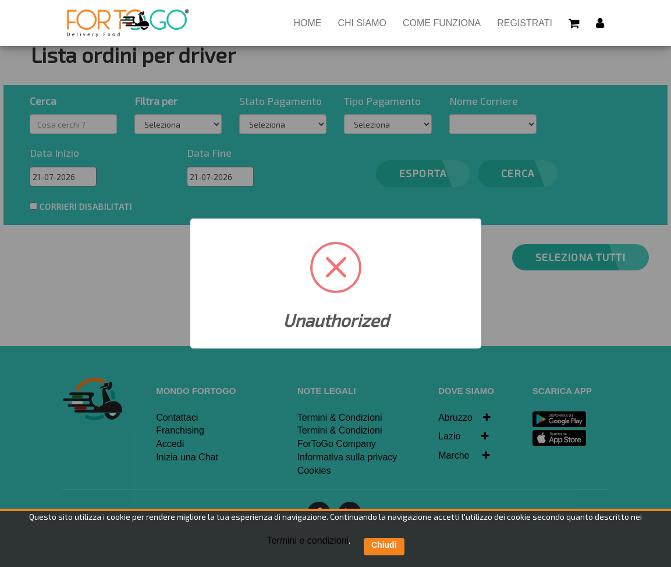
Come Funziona (442, 23)
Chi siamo (362, 23)
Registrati (524, 23)
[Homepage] (128, 23)
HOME (311, 22)
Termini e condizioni (308, 540)
